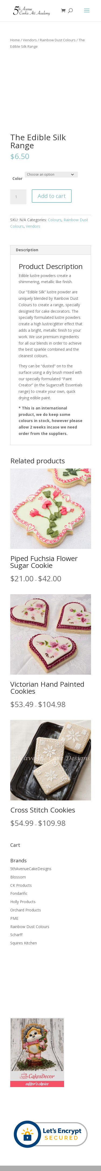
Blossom (18, 877)
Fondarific (18, 893)
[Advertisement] (37, 981)
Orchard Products (25, 910)
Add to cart (52, 196)
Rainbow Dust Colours (58, 40)
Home (15, 40)
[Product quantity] (18, 196)
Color (17, 178)
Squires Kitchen (23, 942)
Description (27, 249)
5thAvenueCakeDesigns (30, 868)
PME (14, 918)
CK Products (21, 885)
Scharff (16, 934)
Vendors (30, 40)
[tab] (50, 250)
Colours (54, 219)
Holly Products (23, 901)
